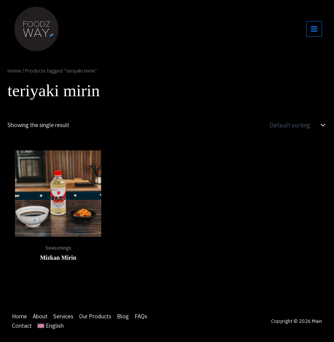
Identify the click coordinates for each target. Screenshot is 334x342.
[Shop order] (297, 125)
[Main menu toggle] (314, 29)
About (40, 316)
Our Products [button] (95, 316)
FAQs (141, 316)
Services (63, 316)
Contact (22, 325)
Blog (123, 316)
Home (14, 70)
